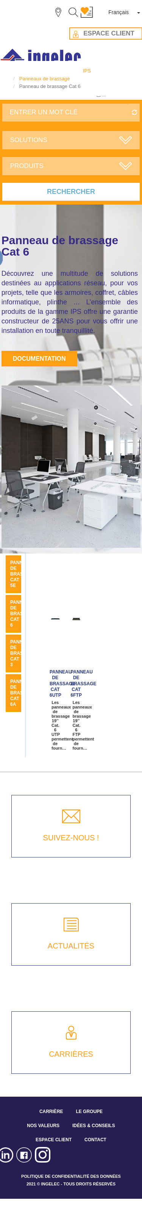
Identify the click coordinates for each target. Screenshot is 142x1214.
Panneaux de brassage (44, 79)
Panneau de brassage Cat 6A (23, 693)
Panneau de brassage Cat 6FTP (84, 683)
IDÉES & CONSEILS (93, 1125)
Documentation (39, 358)
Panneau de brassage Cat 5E (23, 574)
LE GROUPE (89, 1111)
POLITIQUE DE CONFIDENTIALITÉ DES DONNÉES (71, 1176)
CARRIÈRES (71, 1054)
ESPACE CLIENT (54, 1139)
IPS (87, 71)
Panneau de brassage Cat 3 (23, 653)
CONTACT (95, 1139)
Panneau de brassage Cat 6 (23, 614)
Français (118, 12)
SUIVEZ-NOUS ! (71, 837)
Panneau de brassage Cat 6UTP (62, 683)
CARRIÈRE (51, 1111)
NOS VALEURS (43, 1125)
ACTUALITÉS (71, 946)
